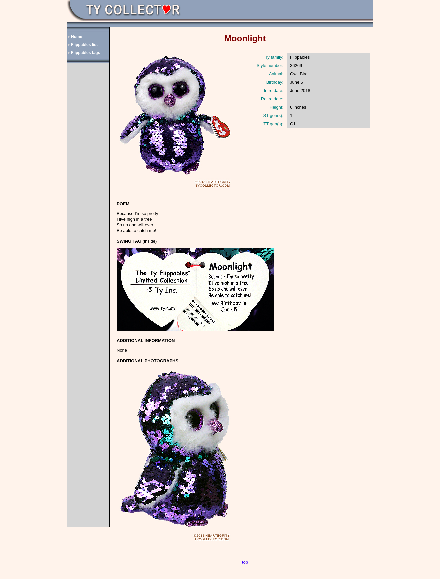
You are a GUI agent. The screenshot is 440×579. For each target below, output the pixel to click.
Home (76, 36)
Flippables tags (85, 52)
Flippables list (84, 44)
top (245, 562)
